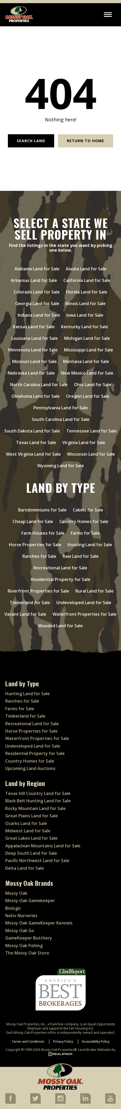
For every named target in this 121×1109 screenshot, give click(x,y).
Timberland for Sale (30, 602)
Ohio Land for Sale (92, 384)
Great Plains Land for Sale (31, 816)
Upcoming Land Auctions (30, 768)
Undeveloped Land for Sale (83, 602)
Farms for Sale (85, 533)
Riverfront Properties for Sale (38, 591)
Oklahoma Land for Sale (36, 396)
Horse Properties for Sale (35, 545)
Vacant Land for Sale (25, 614)
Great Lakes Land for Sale (31, 838)
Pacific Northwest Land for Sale (37, 860)
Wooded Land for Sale (60, 626)
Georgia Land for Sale (37, 303)
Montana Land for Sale (86, 361)
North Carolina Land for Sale (39, 384)
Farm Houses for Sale (42, 533)
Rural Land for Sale (94, 591)
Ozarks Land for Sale (26, 823)
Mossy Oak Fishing (24, 945)
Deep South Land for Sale (31, 853)
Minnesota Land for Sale (33, 350)
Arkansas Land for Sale (34, 280)
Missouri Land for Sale (34, 361)
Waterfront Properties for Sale (85, 614)
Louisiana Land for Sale (34, 338)
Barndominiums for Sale (42, 510)
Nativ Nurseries (21, 915)
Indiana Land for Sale (39, 315)
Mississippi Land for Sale (88, 350)
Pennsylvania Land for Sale (60, 408)
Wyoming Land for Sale (60, 466)
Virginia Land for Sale (83, 442)
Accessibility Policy (95, 1041)
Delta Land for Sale (24, 868)
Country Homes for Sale (83, 521)
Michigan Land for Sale (87, 338)
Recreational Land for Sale (60, 568)
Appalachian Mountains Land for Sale (42, 846)
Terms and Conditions (28, 1041)
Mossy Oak (16, 893)
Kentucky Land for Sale (84, 327)
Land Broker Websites (94, 1049)
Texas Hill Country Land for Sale (37, 793)
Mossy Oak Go (19, 930)
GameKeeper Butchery (28, 938)
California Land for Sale (86, 280)
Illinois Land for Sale (85, 303)
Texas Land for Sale (36, 442)
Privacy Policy (63, 1041)
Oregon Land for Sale (87, 396)
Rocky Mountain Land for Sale (35, 808)
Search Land (31, 140)
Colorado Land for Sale (37, 292)
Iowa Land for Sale (84, 315)
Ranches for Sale (39, 556)
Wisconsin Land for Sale (91, 454)
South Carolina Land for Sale (60, 419)
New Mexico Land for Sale (87, 373)
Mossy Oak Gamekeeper (30, 900)
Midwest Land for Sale (28, 831)
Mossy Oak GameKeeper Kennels (39, 923)
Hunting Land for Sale (90, 545)
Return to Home (85, 140)
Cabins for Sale (88, 510)
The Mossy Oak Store (27, 953)
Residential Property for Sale (60, 579)
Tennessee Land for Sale (91, 431)
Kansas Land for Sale (34, 327)
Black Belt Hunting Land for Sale (38, 801)
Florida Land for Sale (86, 292)
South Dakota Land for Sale (32, 431)
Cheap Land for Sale (33, 521)
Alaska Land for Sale (86, 269)
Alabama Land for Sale (36, 269)
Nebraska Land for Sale (31, 373)
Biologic (13, 908)
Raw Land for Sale (81, 556)
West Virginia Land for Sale (33, 454)
